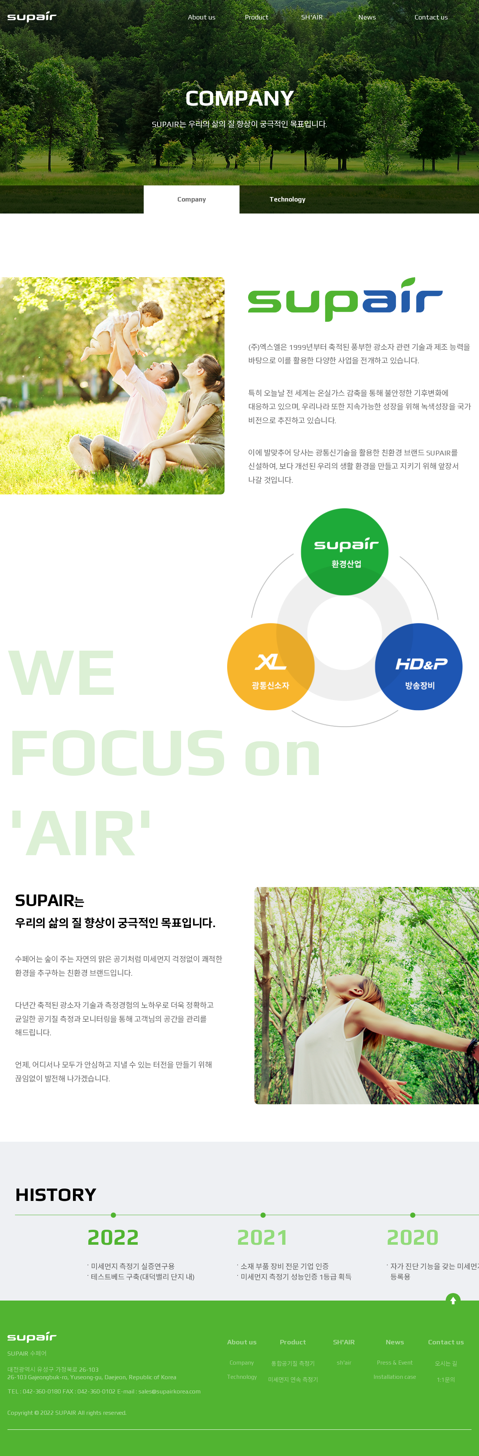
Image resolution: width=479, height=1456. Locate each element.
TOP (453, 1300)
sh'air (344, 1362)
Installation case (394, 1376)
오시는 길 (446, 1363)
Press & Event (395, 1362)
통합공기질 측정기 (293, 1363)
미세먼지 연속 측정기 (293, 1379)
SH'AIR (312, 17)
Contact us (431, 17)
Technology (287, 199)
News (367, 17)
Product (257, 17)
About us (202, 17)
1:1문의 (446, 1379)
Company (191, 199)
